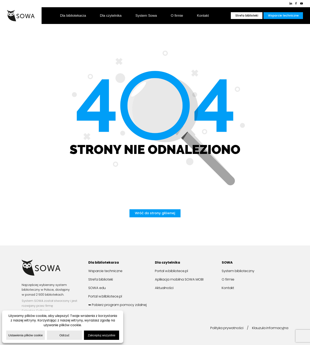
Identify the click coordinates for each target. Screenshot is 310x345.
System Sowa (146, 16)
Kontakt (203, 16)
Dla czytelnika (111, 16)
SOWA (227, 262)
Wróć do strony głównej (155, 213)
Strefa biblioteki (246, 16)
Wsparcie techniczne (283, 16)
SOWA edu (97, 287)
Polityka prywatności (223, 328)
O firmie (177, 16)
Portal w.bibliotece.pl (173, 271)
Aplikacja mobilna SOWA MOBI (181, 279)
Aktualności (165, 287)
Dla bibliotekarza (73, 16)
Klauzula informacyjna (269, 328)
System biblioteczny (239, 271)
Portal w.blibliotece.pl (106, 295)
